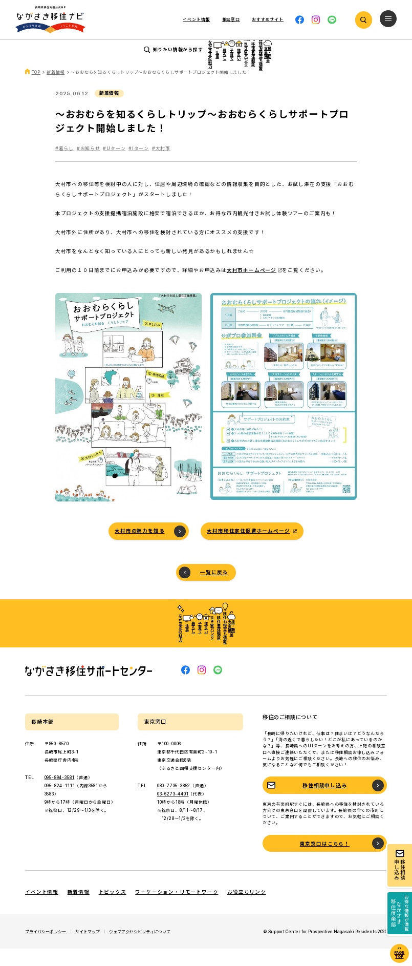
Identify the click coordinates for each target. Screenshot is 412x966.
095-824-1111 (60, 803)
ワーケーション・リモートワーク (176, 910)
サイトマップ (87, 949)
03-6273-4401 (173, 811)
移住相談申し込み (324, 803)
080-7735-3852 (173, 803)
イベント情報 (196, 19)
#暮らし (64, 166)
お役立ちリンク (246, 910)
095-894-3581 (60, 795)
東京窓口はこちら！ (325, 861)
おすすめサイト (268, 19)
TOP (36, 90)
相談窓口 (231, 19)
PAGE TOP (399, 954)
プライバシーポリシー (45, 949)
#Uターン (114, 166)
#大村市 (161, 166)
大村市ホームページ (251, 287)
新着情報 (55, 90)
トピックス (112, 910)
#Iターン (138, 166)
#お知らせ (88, 166)
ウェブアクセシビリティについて (139, 949)
